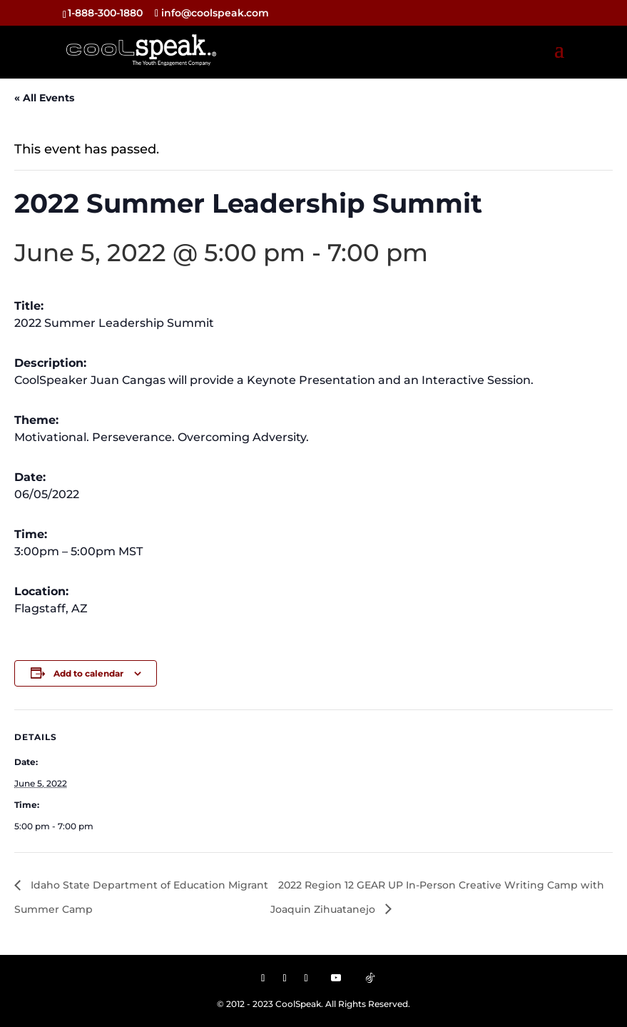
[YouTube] (336, 978)
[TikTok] (370, 978)
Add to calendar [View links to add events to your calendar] (88, 673)
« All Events (44, 97)
